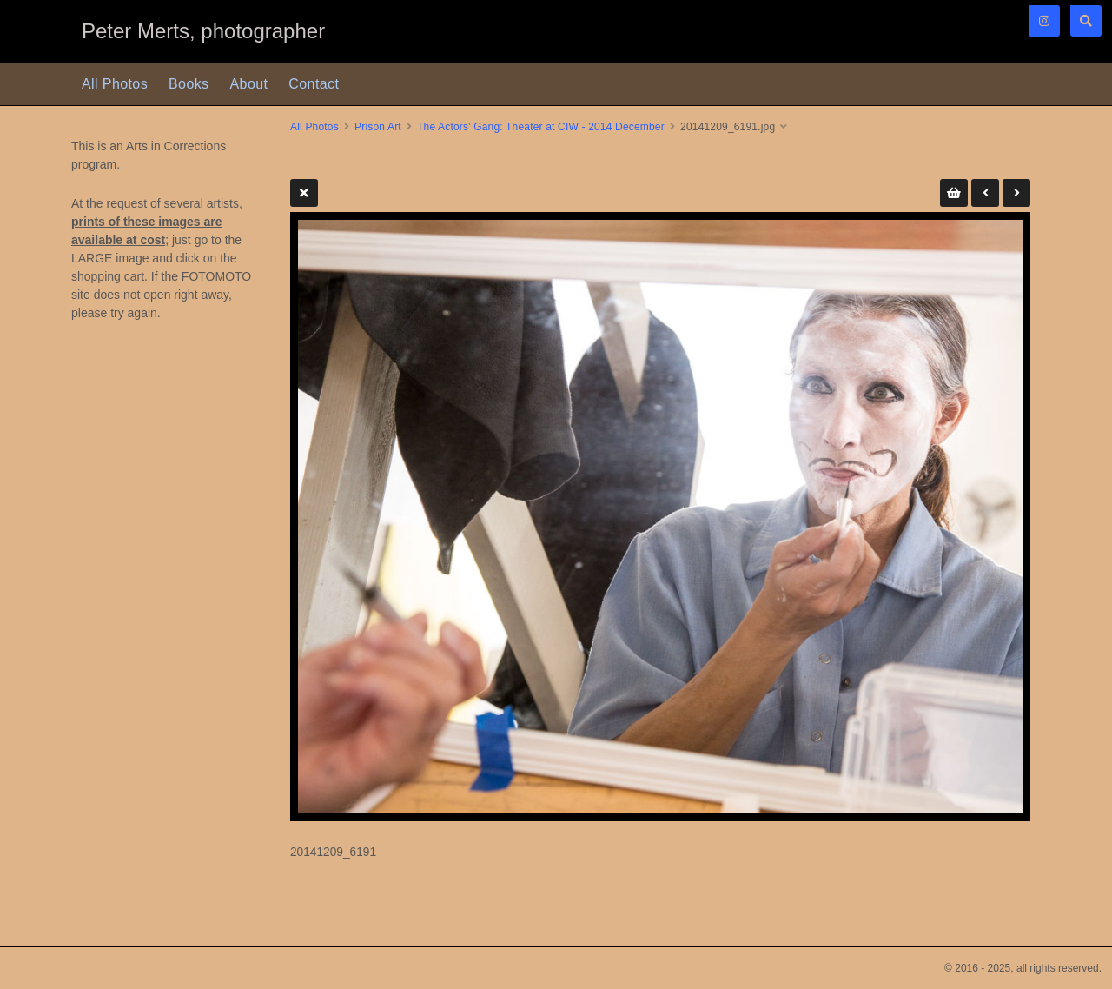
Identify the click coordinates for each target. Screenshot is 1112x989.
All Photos (115, 83)
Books (188, 83)
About (249, 83)
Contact (313, 83)
